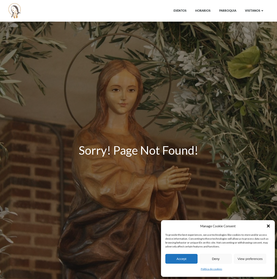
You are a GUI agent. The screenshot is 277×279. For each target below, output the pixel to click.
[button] (268, 226)
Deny (215, 259)
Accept (181, 259)
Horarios (203, 10)
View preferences (250, 259)
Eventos (180, 10)
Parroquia (227, 10)
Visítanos (254, 10)
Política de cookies (211, 269)
